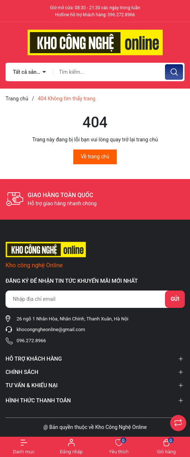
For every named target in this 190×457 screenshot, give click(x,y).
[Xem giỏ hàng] (166, 447)
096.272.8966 (121, 14)
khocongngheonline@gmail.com (51, 329)
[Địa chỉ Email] (95, 299)
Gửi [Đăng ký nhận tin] (174, 299)
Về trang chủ (95, 156)
